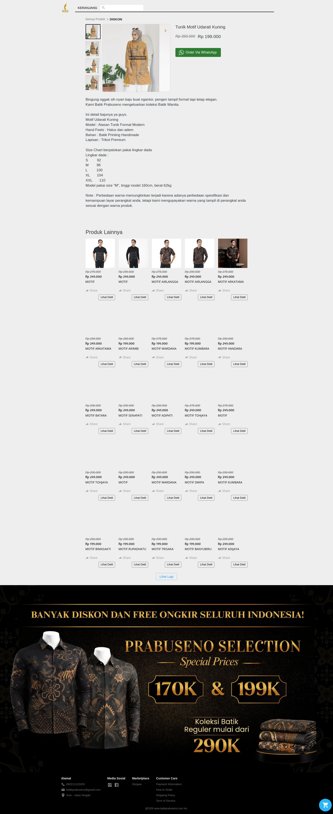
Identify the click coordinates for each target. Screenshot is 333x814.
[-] (109, 785)
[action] (325, 805)
